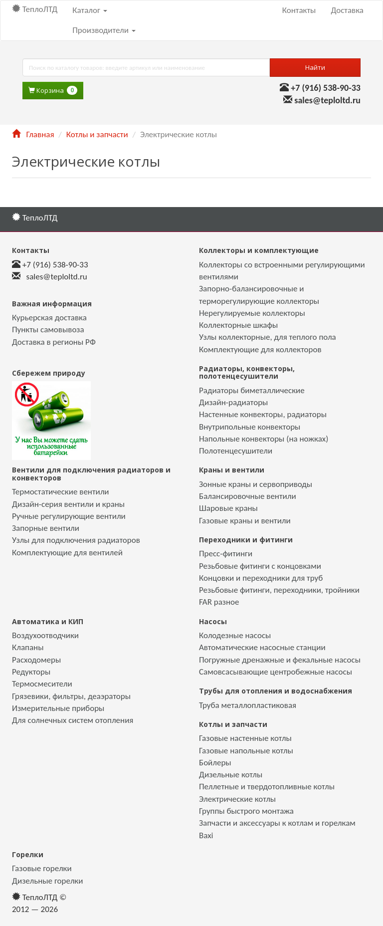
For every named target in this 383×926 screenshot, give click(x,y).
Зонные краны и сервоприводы (255, 484)
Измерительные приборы (58, 708)
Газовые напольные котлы (246, 750)
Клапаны (27, 647)
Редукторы (31, 672)
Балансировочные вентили (247, 496)
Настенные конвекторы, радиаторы (263, 414)
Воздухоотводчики (45, 635)
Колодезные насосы (235, 635)
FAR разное (219, 602)
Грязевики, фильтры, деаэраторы (71, 696)
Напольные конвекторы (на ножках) (263, 439)
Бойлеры (215, 762)
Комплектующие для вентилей (67, 552)
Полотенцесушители (235, 451)
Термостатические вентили (60, 491)
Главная (33, 134)
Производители (103, 30)
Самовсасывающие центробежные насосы (275, 672)
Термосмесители (42, 684)
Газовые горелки (42, 868)
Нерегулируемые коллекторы (252, 313)
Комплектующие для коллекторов (260, 349)
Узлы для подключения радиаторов (76, 540)
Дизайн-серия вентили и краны (68, 504)
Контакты (299, 10)
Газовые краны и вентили (245, 520)
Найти (315, 67)
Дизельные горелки (47, 881)
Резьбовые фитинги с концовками (260, 566)
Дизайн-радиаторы (233, 402)
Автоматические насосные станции (262, 647)
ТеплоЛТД (34, 9)
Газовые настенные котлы (245, 738)
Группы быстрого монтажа (246, 811)
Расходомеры (36, 660)
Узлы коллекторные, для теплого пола (267, 337)
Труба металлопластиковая (247, 705)
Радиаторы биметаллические (252, 390)
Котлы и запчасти (97, 134)
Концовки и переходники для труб (261, 578)
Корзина (52, 90)
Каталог (89, 10)
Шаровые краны (228, 508)
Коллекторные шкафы (238, 325)
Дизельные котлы (230, 774)
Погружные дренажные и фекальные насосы (280, 660)
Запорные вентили (45, 528)
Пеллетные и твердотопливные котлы (267, 786)
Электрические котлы (237, 799)
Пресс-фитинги (225, 553)
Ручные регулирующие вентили (69, 516)
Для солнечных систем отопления (72, 720)
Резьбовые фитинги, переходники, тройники (279, 590)
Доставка (347, 10)
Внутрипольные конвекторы (249, 427)
